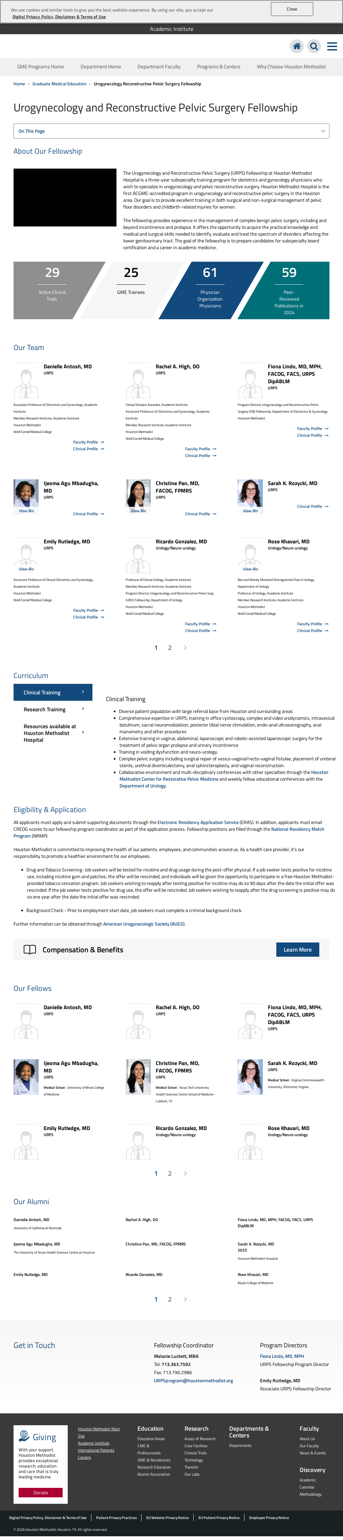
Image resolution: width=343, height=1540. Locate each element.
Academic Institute (171, 29)
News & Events (313, 1456)
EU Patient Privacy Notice (219, 1521)
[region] (171, 11)
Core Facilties (196, 1449)
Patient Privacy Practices (116, 1521)
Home (19, 87)
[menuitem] (171, 28)
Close (292, 8)
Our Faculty (309, 1449)
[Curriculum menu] (53, 720)
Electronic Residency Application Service (198, 825)
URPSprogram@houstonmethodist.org (193, 1384)
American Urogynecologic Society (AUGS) (144, 927)
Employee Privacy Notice (269, 1521)
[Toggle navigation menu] (332, 48)
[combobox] (171, 134)
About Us (307, 1442)
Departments (240, 1449)
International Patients (96, 1454)
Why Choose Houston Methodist (291, 70)
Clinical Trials (196, 1456)
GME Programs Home (40, 70)
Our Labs (192, 1478)
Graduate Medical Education (59, 87)
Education (150, 1432)
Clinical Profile (89, 452)
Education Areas (151, 1442)
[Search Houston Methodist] (314, 48)
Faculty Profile (89, 445)
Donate (41, 1496)
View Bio (26, 514)
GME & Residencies (154, 1463)
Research (197, 1432)
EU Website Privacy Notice (167, 1521)
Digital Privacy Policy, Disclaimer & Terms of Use (48, 1521)
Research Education (154, 1471)
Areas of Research (200, 1442)
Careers (84, 1461)
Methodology (311, 1498)
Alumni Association (153, 1478)
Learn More (298, 953)
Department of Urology (143, 789)
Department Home (101, 70)
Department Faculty (158, 70)
